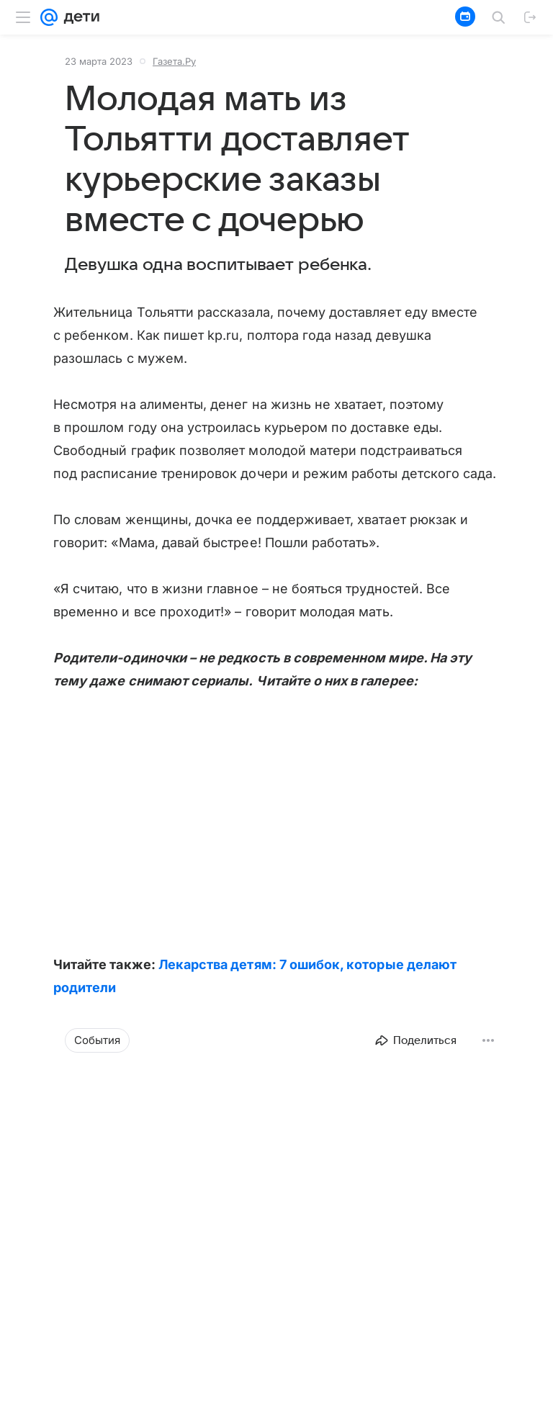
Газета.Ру (174, 61)
